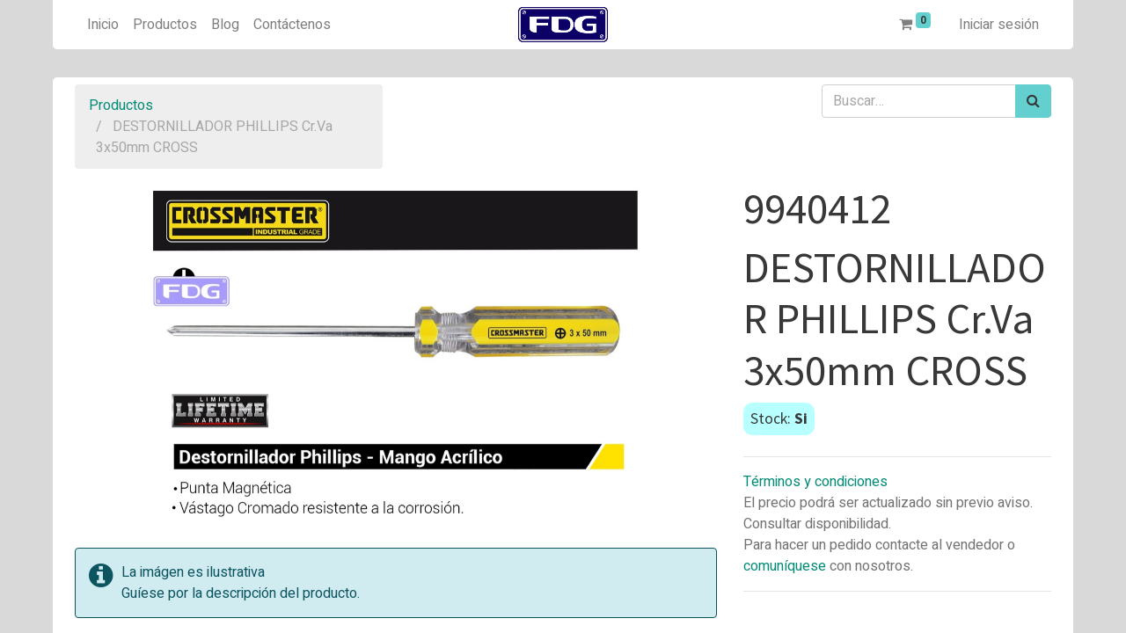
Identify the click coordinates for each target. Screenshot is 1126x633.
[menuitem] (103, 24)
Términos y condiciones (815, 481)
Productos (121, 105)
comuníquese (784, 566)
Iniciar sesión (999, 24)
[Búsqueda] (1033, 101)
